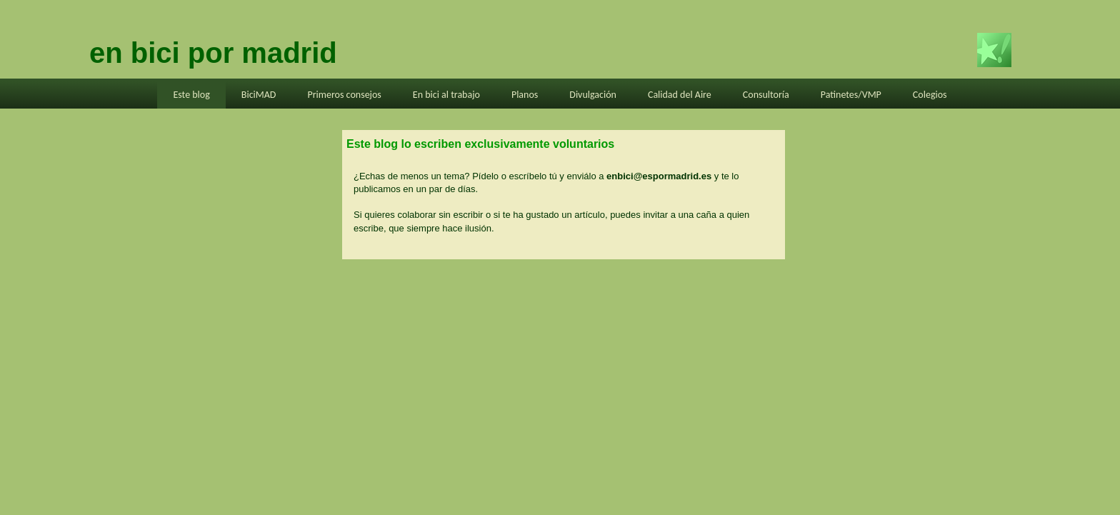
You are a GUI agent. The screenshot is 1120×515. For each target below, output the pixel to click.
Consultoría (766, 95)
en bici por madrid (213, 53)
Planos (524, 95)
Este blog (191, 95)
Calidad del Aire (679, 95)
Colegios (930, 95)
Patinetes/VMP (851, 95)
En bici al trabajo (446, 95)
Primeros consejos (344, 95)
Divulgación (592, 95)
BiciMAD (258, 95)
